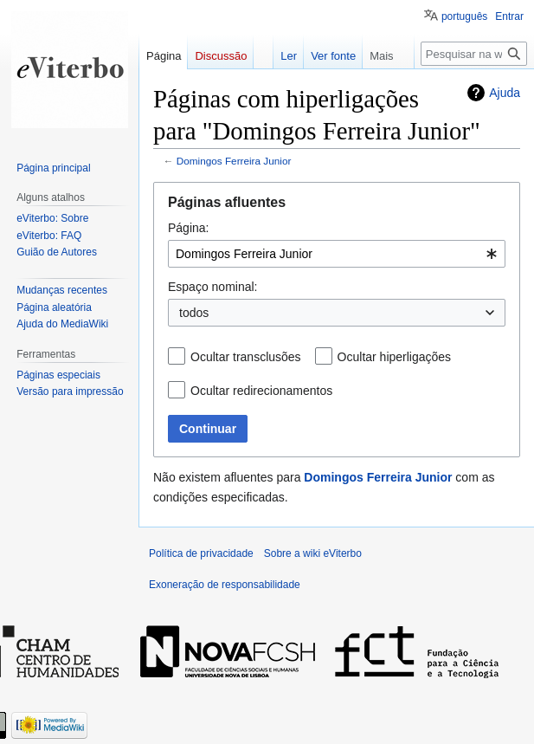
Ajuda (504, 93)
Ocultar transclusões (245, 357)
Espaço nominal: (213, 287)
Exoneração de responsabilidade (224, 585)
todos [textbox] (194, 313)
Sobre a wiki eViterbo (313, 553)
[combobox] (336, 254)
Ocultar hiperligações (395, 357)
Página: (188, 228)
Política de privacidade (201, 553)
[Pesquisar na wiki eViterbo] (474, 54)
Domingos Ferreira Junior (234, 160)
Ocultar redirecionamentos (261, 391)
